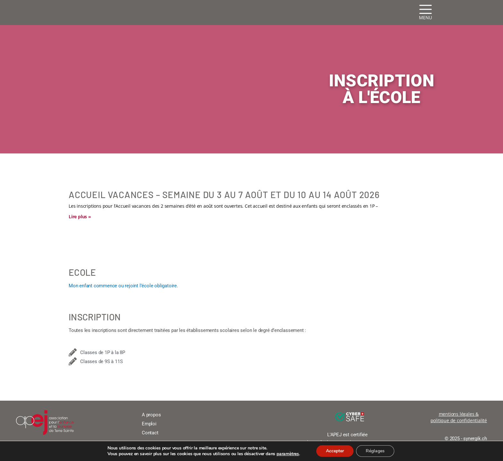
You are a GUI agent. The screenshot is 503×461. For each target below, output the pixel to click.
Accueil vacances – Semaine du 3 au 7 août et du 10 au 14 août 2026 (224, 194)
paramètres (288, 454)
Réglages (375, 451)
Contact (150, 433)
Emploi (149, 424)
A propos (151, 415)
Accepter (335, 451)
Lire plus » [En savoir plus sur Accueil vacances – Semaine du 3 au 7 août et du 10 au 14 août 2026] (80, 216)
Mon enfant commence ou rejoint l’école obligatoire (123, 286)
